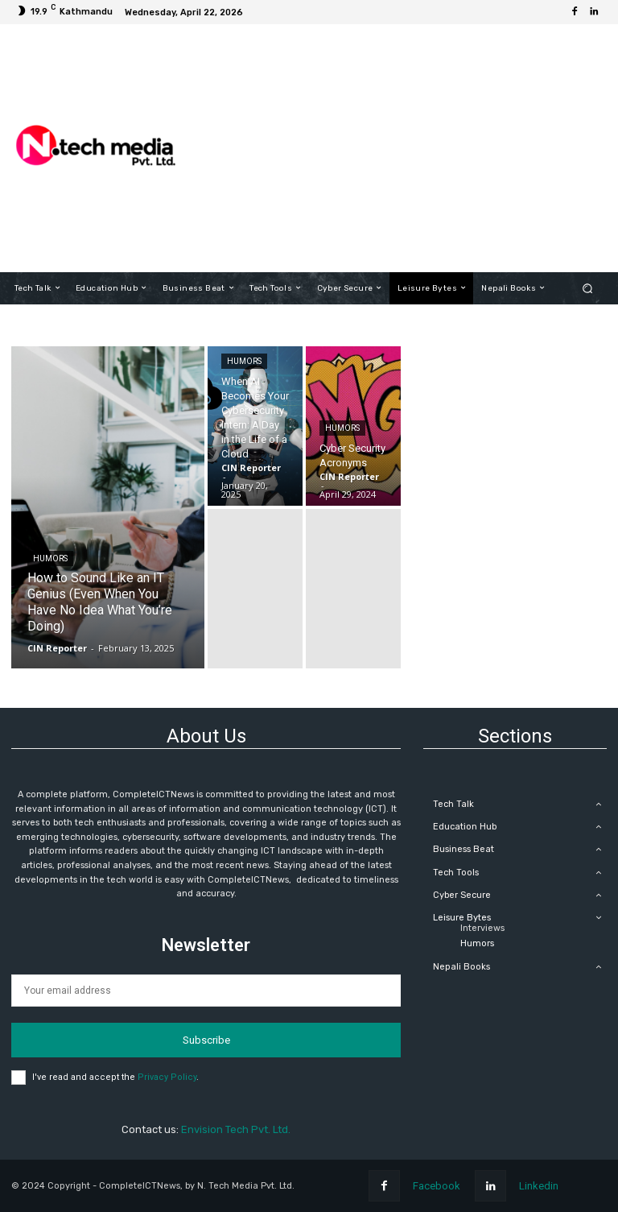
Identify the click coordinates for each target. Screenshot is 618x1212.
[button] (588, 288)
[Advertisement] (401, 148)
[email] (206, 990)
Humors (50, 558)
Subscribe (206, 1040)
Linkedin (538, 1186)
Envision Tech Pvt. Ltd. (235, 1129)
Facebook (436, 1186)
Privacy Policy (167, 1077)
